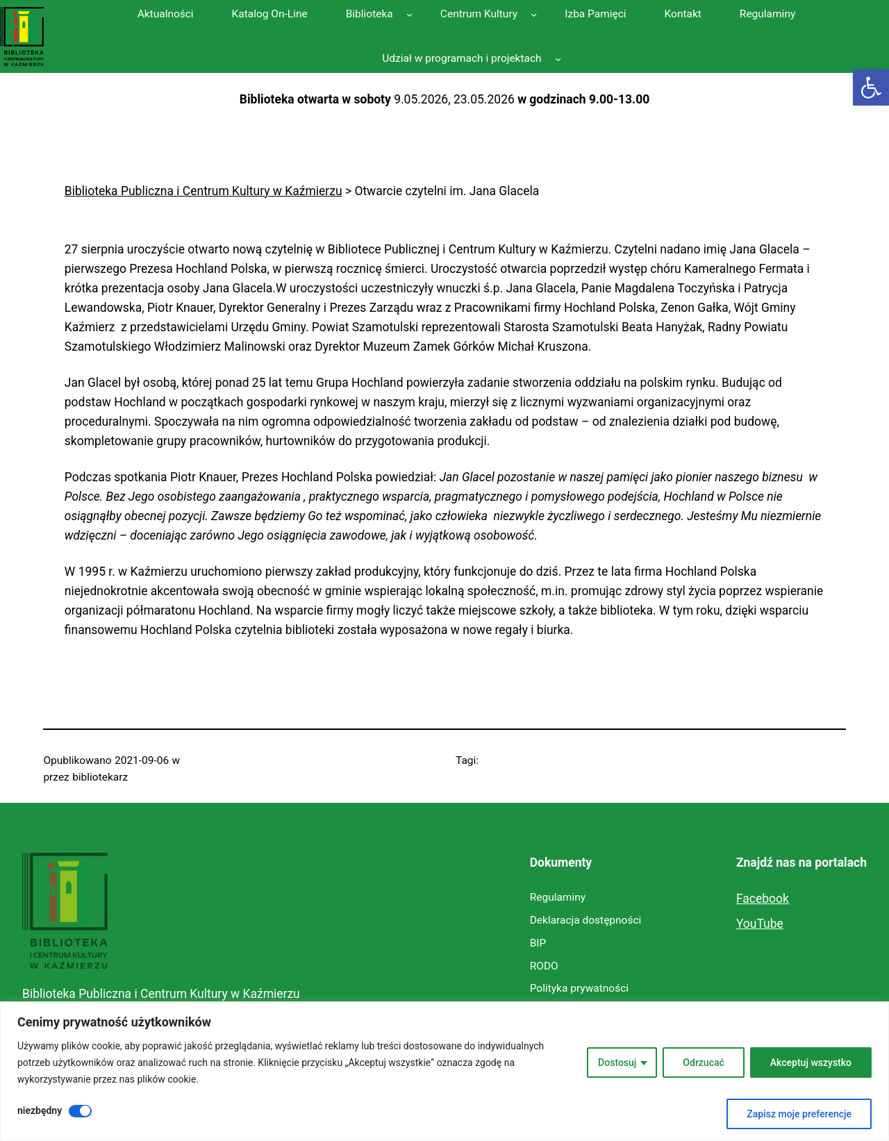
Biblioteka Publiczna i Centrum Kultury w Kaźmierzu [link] (161, 994)
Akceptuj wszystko (810, 1062)
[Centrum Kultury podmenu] (534, 13)
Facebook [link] (762, 899)
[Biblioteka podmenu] (409, 13)
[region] (444, 1071)
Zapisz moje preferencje (799, 1113)
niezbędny (39, 1110)
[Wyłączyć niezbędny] (80, 1111)
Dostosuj (617, 1062)
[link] (871, 87)
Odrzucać (703, 1062)
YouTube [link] (759, 924)
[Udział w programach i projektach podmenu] (558, 59)
